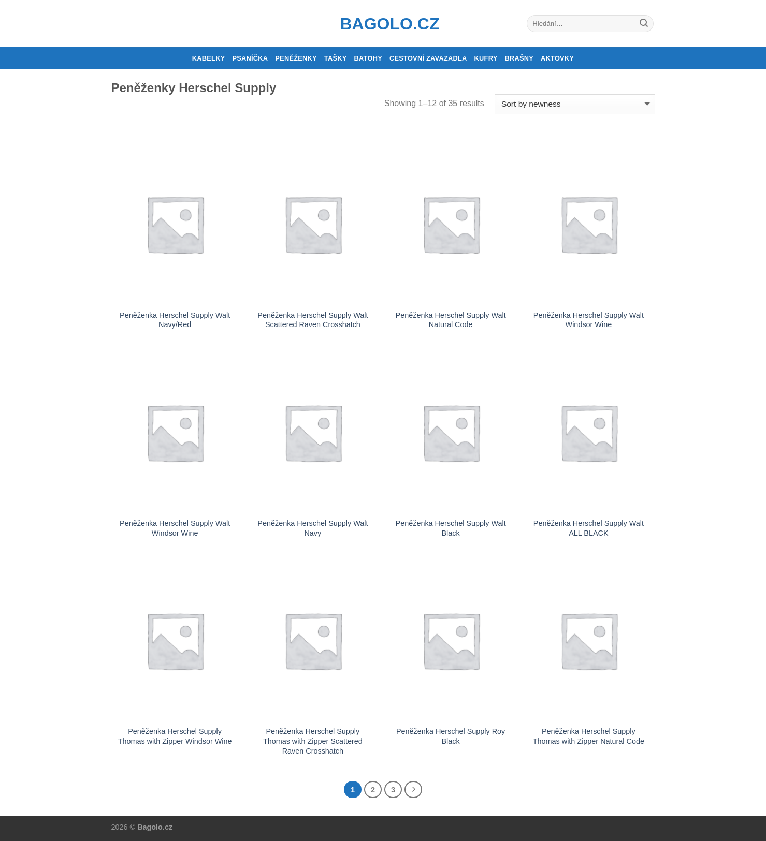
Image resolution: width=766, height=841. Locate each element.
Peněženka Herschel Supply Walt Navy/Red (175, 320)
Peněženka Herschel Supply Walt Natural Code (451, 320)
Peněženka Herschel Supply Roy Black (450, 736)
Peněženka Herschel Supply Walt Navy (312, 528)
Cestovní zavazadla (428, 58)
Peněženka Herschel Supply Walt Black (451, 528)
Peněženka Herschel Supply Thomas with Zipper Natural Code (588, 736)
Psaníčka (250, 58)
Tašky (335, 58)
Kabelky (208, 58)
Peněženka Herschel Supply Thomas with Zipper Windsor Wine (175, 736)
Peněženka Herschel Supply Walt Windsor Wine (588, 320)
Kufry (486, 58)
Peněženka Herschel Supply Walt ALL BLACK (588, 528)
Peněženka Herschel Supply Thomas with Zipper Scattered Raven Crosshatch (313, 741)
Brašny (519, 58)
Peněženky (296, 58)
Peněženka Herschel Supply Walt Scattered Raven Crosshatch (312, 320)
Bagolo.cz (383, 24)
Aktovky (557, 58)
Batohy (368, 58)
